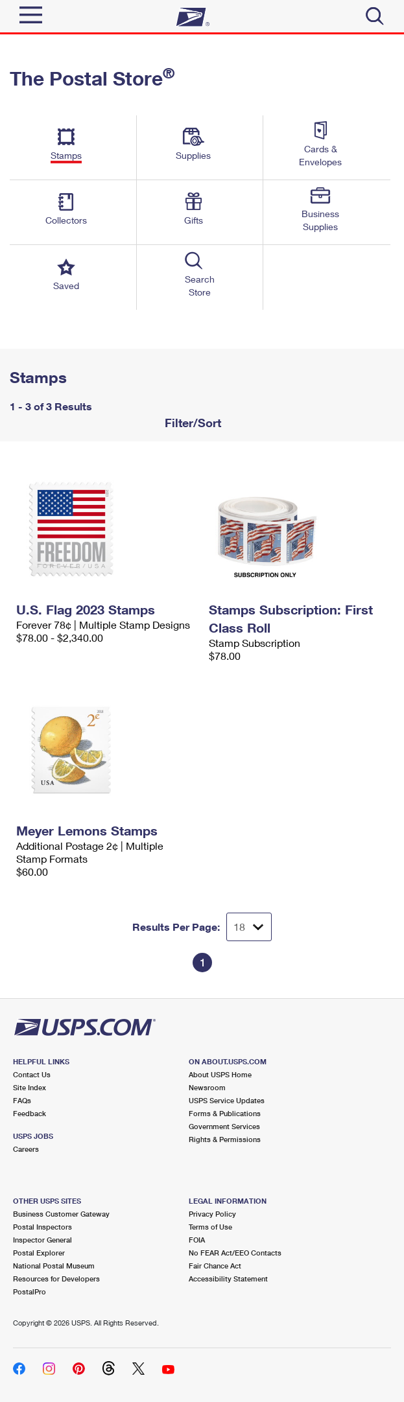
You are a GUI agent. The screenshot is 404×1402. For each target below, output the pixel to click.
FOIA (197, 1239)
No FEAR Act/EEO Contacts (235, 1252)
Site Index (29, 1087)
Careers (26, 1149)
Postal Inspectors (42, 1226)
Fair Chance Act (215, 1265)
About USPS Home (220, 1074)
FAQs (22, 1100)
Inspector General (42, 1239)
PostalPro (29, 1291)
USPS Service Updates (227, 1100)
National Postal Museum (54, 1265)
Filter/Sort (191, 422)
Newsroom (207, 1087)
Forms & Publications (225, 1113)
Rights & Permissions (225, 1139)
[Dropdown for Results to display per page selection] (249, 927)
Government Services (224, 1126)
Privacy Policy (212, 1213)
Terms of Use (210, 1226)
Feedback (29, 1113)
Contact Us (32, 1074)
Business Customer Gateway (61, 1213)
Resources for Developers (56, 1278)
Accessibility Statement (228, 1278)
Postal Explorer (39, 1252)
